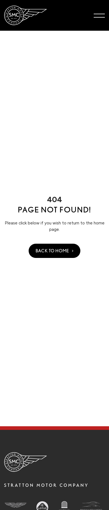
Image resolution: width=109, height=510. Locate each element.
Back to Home (53, 250)
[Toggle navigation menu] (99, 15)
